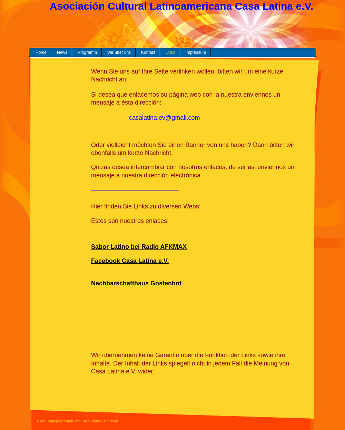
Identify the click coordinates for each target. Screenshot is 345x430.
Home (41, 52)
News (62, 52)
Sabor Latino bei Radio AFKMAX (139, 246)
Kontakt (148, 52)
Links (170, 52)
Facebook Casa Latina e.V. (130, 260)
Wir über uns (119, 52)
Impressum (196, 52)
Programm (87, 52)
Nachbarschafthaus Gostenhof (136, 283)
